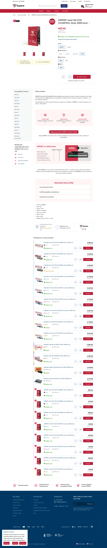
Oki (28, 14)
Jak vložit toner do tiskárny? (46, 196)
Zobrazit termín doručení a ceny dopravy (67, 39)
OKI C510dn (17, 115)
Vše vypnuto (23, 543)
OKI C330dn (17, 103)
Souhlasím (6, 543)
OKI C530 (16, 124)
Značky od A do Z (17, 505)
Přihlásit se (87, 1)
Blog (35, 513)
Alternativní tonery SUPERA (40, 507)
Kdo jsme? (36, 499)
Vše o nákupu (73, 1)
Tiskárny (56, 11)
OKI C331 (16, 106)
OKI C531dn (17, 136)
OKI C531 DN (17, 133)
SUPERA (43, 204)
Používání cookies (17, 513)
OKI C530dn (17, 127)
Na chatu (18, 154)
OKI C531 (16, 130)
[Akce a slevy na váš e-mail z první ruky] (90, 504)
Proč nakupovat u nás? (39, 502)
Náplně (41, 11)
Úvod (14, 14)
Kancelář (65, 11)
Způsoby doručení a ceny (18, 499)
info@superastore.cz (61, 502)
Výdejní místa (65, 1)
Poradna (36, 505)
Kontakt (80, 1)
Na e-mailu (19, 157)
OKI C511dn (17, 121)
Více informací (21, 540)
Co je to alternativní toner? (46, 187)
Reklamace (15, 507)
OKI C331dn (17, 109)
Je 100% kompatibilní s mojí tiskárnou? (49, 192)
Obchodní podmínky (17, 510)
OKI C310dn (17, 97)
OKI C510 (16, 112)
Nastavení (15, 543)
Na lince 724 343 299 (21, 160)
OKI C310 (16, 94)
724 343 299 (81, 80)
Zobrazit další (18, 138)
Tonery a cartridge (21, 14)
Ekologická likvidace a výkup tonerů (42, 510)
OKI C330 (16, 100)
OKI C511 (16, 118)
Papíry (49, 11)
